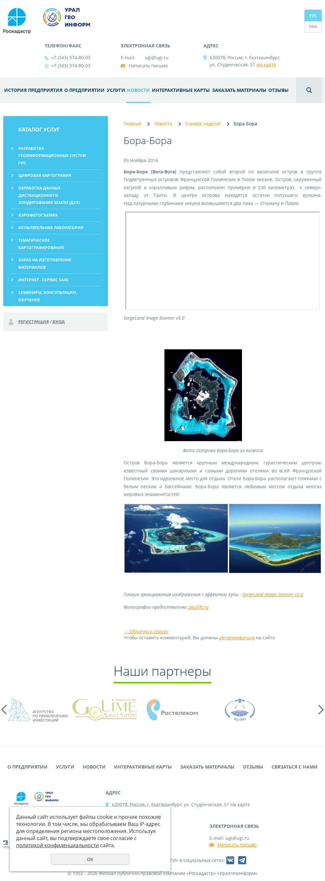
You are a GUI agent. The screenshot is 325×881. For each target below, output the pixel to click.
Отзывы (278, 90)
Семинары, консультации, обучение (47, 296)
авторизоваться (237, 637)
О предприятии (84, 90)
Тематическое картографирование (41, 243)
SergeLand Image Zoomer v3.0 (272, 594)
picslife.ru (198, 607)
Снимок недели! (203, 124)
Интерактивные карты (181, 90)
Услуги (116, 90)
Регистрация (33, 321)
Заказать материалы (239, 90)
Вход (58, 321)
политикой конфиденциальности (57, 845)
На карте (266, 65)
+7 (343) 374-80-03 (70, 57)
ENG (313, 26)
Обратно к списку (146, 631)
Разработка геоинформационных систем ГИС (52, 156)
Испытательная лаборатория (50, 227)
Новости (138, 90)
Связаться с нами (295, 767)
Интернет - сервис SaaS (43, 280)
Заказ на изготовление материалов (44, 263)
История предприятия (33, 90)
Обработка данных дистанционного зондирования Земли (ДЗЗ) (49, 195)
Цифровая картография (44, 175)
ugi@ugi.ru (157, 57)
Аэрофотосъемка (38, 215)
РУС (313, 15)
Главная (132, 124)
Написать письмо (148, 66)
